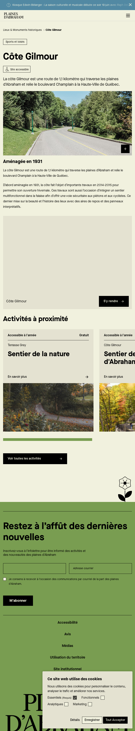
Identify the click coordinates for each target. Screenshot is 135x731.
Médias (67, 646)
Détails (75, 720)
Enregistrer (92, 720)
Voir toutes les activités (35, 461)
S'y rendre (114, 304)
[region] (67, 257)
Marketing (80, 704)
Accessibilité (68, 623)
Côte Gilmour (53, 30)
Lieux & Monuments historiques (24, 30)
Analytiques (55, 704)
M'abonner (18, 601)
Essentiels (60, 698)
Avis (67, 634)
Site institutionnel (67, 669)
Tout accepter (115, 720)
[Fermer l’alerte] (130, 5)
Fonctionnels (90, 698)
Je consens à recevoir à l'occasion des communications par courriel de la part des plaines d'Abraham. (64, 581)
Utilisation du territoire (67, 657)
